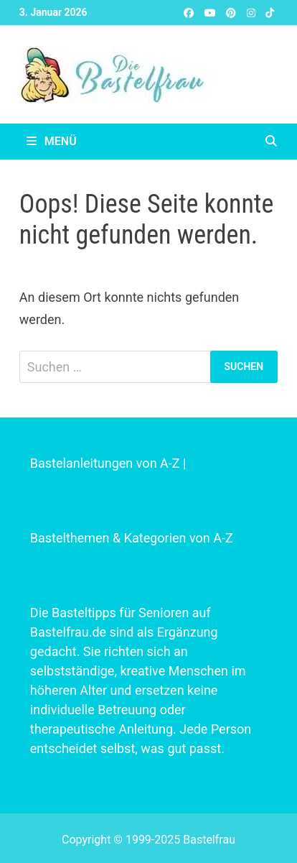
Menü (52, 141)
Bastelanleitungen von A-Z (105, 463)
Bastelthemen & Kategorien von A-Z (131, 537)
